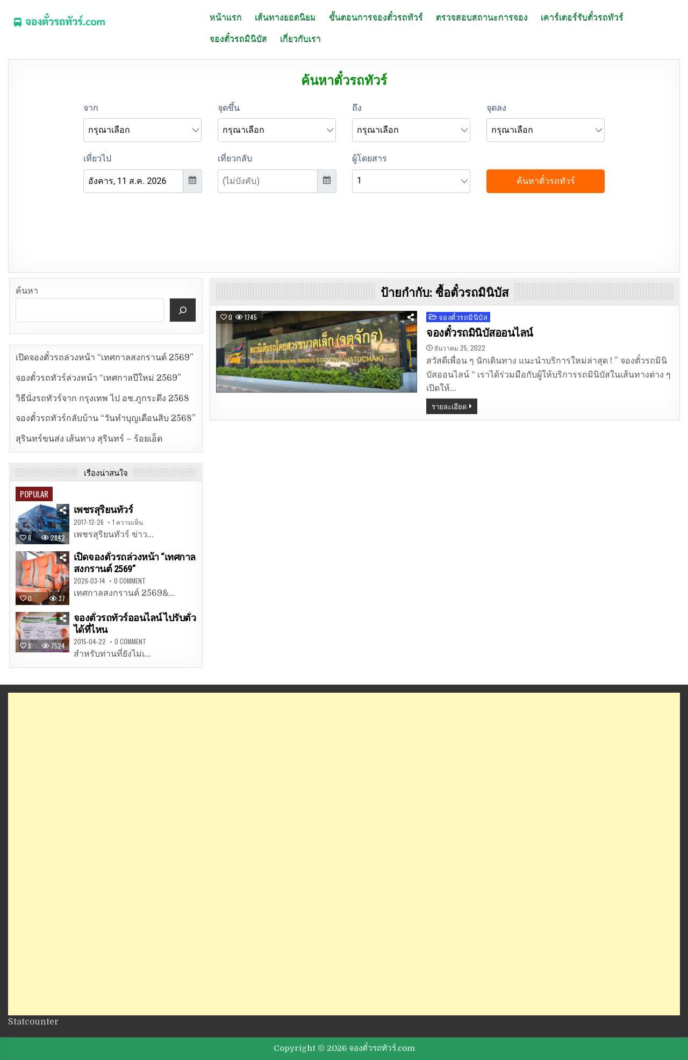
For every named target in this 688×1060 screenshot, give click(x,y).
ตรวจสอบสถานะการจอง (482, 16)
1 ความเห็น (127, 522)
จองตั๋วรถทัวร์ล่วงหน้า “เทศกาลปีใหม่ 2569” (98, 378)
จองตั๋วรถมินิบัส (238, 37)
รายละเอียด (449, 406)
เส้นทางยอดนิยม (285, 16)
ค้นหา (27, 291)
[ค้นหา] (182, 310)
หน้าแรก (226, 16)
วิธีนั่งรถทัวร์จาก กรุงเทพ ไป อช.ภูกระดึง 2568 (102, 398)
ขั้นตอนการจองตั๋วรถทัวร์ (376, 16)
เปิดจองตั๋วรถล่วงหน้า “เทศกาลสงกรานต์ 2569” (105, 357)
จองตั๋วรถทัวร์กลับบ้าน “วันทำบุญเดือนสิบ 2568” (106, 418)
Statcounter (33, 1022)
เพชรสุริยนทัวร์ (103, 509)
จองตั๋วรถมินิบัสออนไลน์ (479, 332)
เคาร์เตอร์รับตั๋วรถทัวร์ (582, 16)
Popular (34, 494)
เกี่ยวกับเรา (300, 37)
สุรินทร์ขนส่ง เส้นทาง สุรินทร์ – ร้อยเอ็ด (89, 439)
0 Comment (130, 581)
